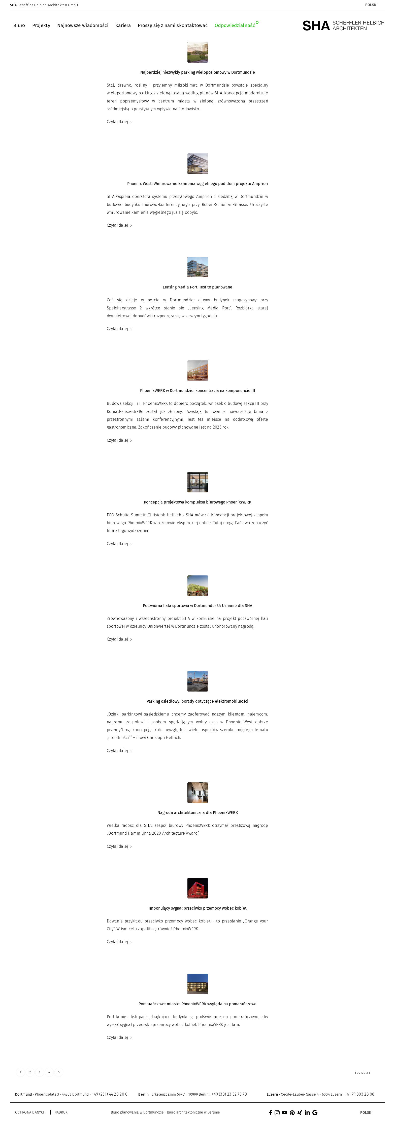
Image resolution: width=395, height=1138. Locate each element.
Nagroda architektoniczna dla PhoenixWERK (197, 812)
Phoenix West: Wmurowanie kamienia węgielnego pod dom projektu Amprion (197, 183)
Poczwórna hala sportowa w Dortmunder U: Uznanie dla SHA (197, 605)
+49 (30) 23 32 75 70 (229, 1094)
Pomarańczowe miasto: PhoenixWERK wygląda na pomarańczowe (197, 1003)
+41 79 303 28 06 (359, 1094)
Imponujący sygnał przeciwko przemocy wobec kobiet (198, 908)
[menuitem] (19, 25)
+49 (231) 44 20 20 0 (110, 1094)
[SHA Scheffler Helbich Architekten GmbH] (344, 25)
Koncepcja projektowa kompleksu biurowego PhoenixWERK (197, 502)
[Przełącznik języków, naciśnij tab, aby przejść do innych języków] (371, 5)
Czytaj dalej (119, 121)
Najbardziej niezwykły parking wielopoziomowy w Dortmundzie (197, 72)
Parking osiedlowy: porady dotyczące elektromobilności (197, 701)
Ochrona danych (30, 1112)
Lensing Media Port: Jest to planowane (197, 287)
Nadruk (61, 1112)
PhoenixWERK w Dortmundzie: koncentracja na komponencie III (197, 390)
